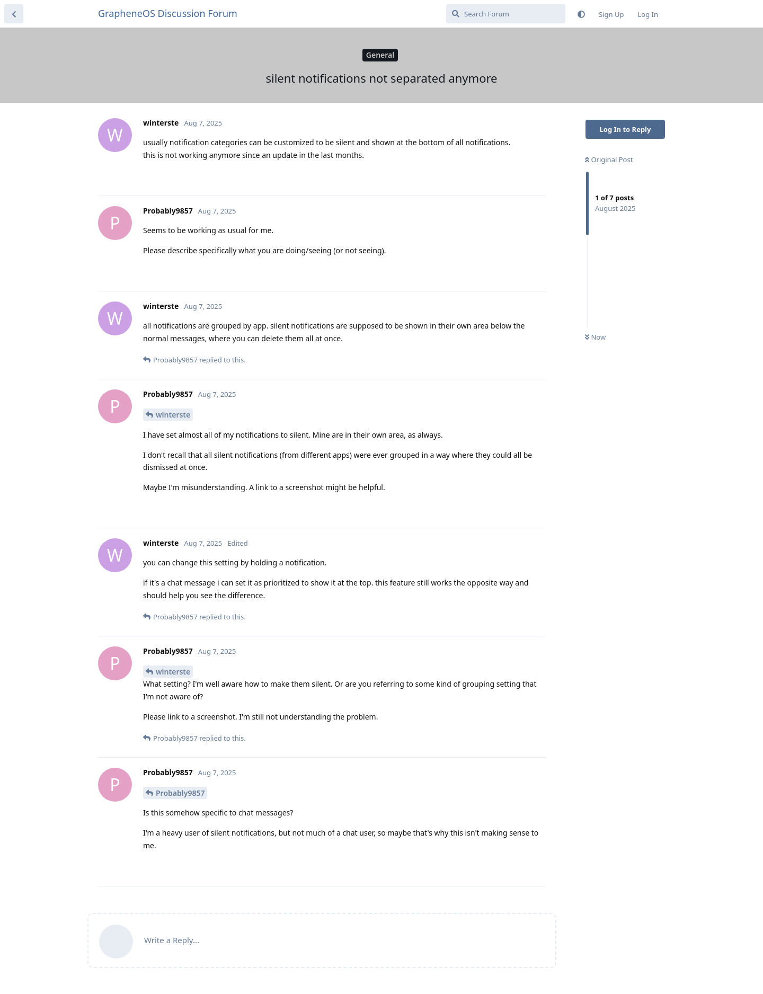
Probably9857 (180, 793)
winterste (173, 415)
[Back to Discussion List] (13, 13)
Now (595, 337)
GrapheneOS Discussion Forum (167, 13)
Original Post (609, 159)
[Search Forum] (505, 13)
